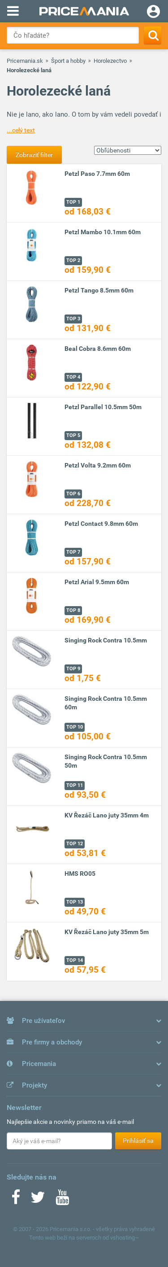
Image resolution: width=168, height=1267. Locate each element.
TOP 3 (73, 319)
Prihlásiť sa (138, 1140)
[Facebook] (16, 1200)
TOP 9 (73, 669)
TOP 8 (73, 610)
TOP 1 (73, 202)
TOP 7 (73, 552)
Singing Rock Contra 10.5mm (106, 640)
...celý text (21, 130)
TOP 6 (73, 494)
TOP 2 (73, 260)
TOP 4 (73, 377)
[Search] (152, 35)
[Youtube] (62, 1200)
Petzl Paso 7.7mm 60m (97, 173)
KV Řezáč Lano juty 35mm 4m (107, 815)
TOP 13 (74, 902)
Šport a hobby (68, 60)
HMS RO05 (80, 873)
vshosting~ (124, 1237)
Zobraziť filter (34, 154)
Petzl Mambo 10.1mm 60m (103, 232)
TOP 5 (73, 435)
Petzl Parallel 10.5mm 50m (103, 407)
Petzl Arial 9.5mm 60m (97, 581)
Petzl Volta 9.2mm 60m (98, 465)
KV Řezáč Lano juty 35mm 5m (107, 931)
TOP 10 (74, 727)
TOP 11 (74, 785)
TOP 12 (74, 844)
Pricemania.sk (25, 60)
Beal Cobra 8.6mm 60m (98, 348)
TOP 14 (74, 960)
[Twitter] (38, 1200)
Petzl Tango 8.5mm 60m (99, 290)
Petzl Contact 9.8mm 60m (101, 523)
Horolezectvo (110, 60)
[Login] (153, 13)
